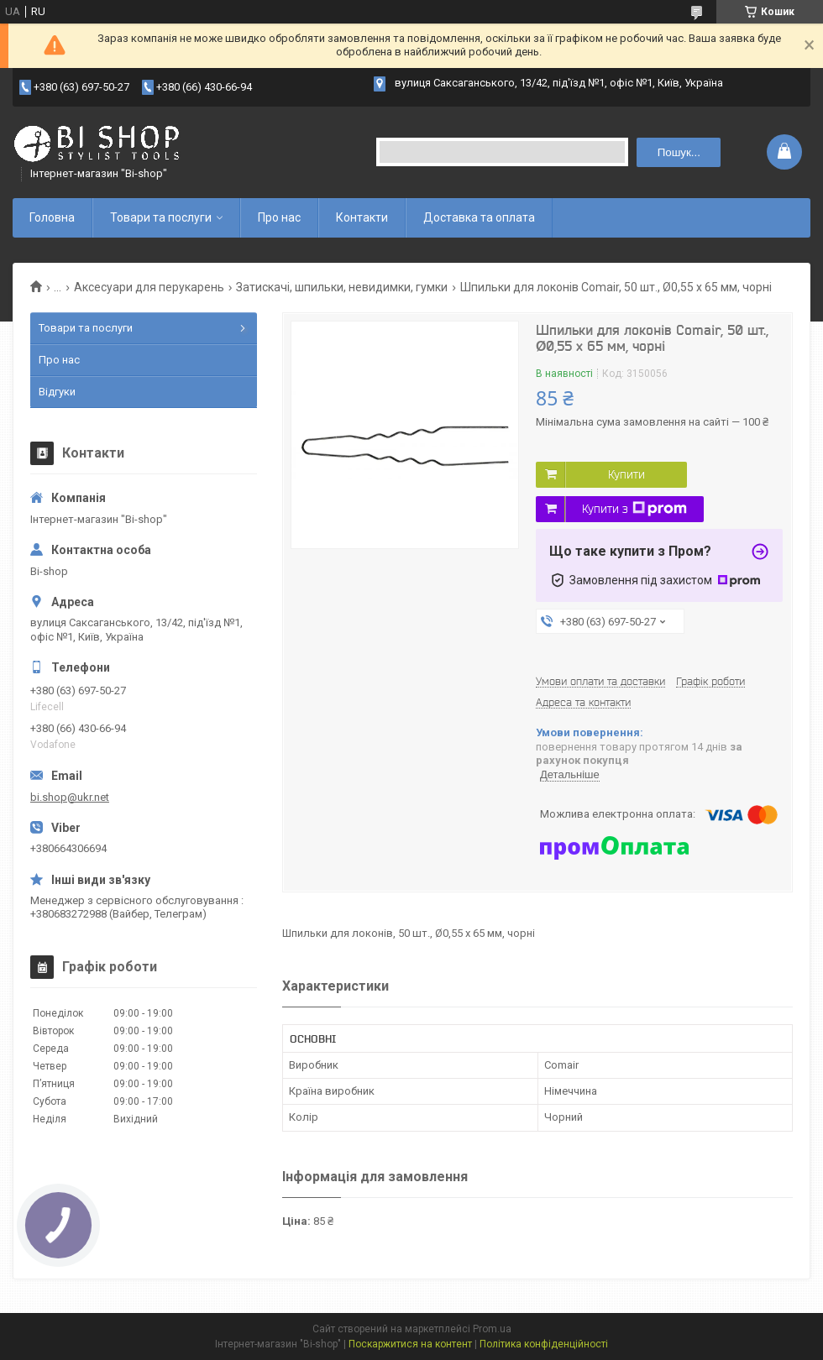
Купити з (634, 508)
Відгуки (57, 391)
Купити (626, 474)
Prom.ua (492, 1329)
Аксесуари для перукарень (149, 287)
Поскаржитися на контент (410, 1344)
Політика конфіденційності (544, 1344)
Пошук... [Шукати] (679, 152)
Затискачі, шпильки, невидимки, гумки (342, 287)
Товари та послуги (161, 217)
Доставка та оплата (479, 217)
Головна (52, 217)
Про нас (279, 217)
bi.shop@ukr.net (69, 797)
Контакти (362, 217)
